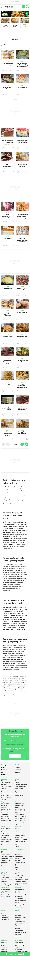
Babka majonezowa (6, 893)
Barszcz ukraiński (5, 809)
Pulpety (17, 782)
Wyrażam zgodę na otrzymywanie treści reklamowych (13, 745)
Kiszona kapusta (19, 889)
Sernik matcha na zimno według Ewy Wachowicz (22, 64)
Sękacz (8, 384)
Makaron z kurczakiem (21, 784)
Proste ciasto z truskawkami (22, 289)
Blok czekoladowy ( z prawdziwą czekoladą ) (8, 167)
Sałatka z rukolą (19, 814)
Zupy (2, 772)
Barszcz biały (4, 811)
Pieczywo (4, 769)
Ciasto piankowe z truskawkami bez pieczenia (7, 142)
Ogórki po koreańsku (20, 906)
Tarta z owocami (5, 889)
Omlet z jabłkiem (5, 790)
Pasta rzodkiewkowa (20, 881)
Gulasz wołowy (5, 917)
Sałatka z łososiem (20, 809)
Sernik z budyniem (6, 828)
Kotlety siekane (19, 788)
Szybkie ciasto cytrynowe (7, 337)
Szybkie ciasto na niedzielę (22, 408)
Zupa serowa (4, 814)
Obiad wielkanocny (6, 853)
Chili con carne (5, 919)
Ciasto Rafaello (5, 835)
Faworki (3, 875)
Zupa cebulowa (5, 822)
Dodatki (17, 767)
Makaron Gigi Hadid (20, 930)
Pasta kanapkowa (6, 786)
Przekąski (18, 769)
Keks (16, 869)
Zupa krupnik (4, 807)
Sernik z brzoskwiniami (21, 883)
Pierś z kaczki (18, 781)
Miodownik (4, 843)
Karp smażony (18, 860)
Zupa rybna (18, 854)
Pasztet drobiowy (5, 854)
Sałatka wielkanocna (6, 866)
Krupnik (17, 830)
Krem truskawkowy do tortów (7, 216)
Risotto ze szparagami (21, 839)
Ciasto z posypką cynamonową (22, 141)
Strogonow (4, 915)
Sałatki (17, 772)
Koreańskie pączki (6, 885)
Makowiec (3, 837)
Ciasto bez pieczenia (6, 839)
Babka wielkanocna (6, 858)
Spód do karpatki (22, 336)
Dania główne (5, 765)
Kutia (16, 867)
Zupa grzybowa (19, 856)
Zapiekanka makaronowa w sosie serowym (20, 917)
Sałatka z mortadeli (20, 818)
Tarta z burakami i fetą (21, 944)
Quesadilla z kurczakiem (21, 951)
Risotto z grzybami (20, 835)
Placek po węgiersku (6, 914)
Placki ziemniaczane (20, 786)
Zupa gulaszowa (5, 816)
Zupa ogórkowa (5, 818)
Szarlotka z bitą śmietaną (8, 64)
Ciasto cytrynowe (5, 841)
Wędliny (3, 774)
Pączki (3, 874)
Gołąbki (17, 828)
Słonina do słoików (20, 907)
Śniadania (18, 765)
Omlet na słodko (5, 782)
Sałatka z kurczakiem (20, 811)
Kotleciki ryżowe (19, 845)
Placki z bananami (6, 797)
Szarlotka (3, 832)
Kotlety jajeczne (19, 942)
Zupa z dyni (4, 805)
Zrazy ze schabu (19, 795)
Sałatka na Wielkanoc (21, 816)
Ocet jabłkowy (19, 891)
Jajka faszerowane (6, 851)
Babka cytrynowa (5, 860)
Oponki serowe (5, 877)
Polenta (17, 846)
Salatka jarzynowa (20, 813)
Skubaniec (4, 845)
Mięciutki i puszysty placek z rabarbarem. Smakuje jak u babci (22, 242)
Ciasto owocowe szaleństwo (7, 88)
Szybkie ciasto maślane (22, 165)
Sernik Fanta (8, 238)
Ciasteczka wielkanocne (7, 856)
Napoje (3, 767)
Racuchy (3, 784)
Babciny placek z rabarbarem (22, 432)
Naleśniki (3, 788)
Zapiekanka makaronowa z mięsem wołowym (21, 926)
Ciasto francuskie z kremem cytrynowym (8, 434)
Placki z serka (4, 792)
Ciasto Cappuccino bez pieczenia (8, 313)
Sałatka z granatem (20, 820)
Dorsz (16, 790)
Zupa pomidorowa (6, 820)
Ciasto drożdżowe (5, 830)
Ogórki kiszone (19, 893)
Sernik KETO (8, 288)
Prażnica (3, 799)
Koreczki (3, 883)
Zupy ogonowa (5, 803)
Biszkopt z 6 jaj (22, 312)
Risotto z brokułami (20, 837)
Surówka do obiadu (20, 803)
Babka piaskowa (5, 862)
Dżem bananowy (19, 904)
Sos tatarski (4, 864)
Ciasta (7, 61)
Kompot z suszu (19, 866)
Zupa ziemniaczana (6, 813)
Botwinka (17, 874)
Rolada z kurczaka (20, 946)
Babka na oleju (5, 833)
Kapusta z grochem (20, 858)
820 (16, 444)
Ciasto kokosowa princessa (7, 408)
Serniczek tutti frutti (22, 88)
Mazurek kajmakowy (6, 891)
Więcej (11, 751)
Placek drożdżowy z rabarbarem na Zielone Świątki (22, 386)
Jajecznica (3, 781)
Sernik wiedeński (19, 885)
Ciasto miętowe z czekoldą (22, 361)
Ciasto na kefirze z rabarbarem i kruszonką (22, 216)
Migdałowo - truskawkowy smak (7, 361)
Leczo (2, 912)
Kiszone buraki (19, 898)
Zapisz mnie (15, 756)
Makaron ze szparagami (21, 879)
